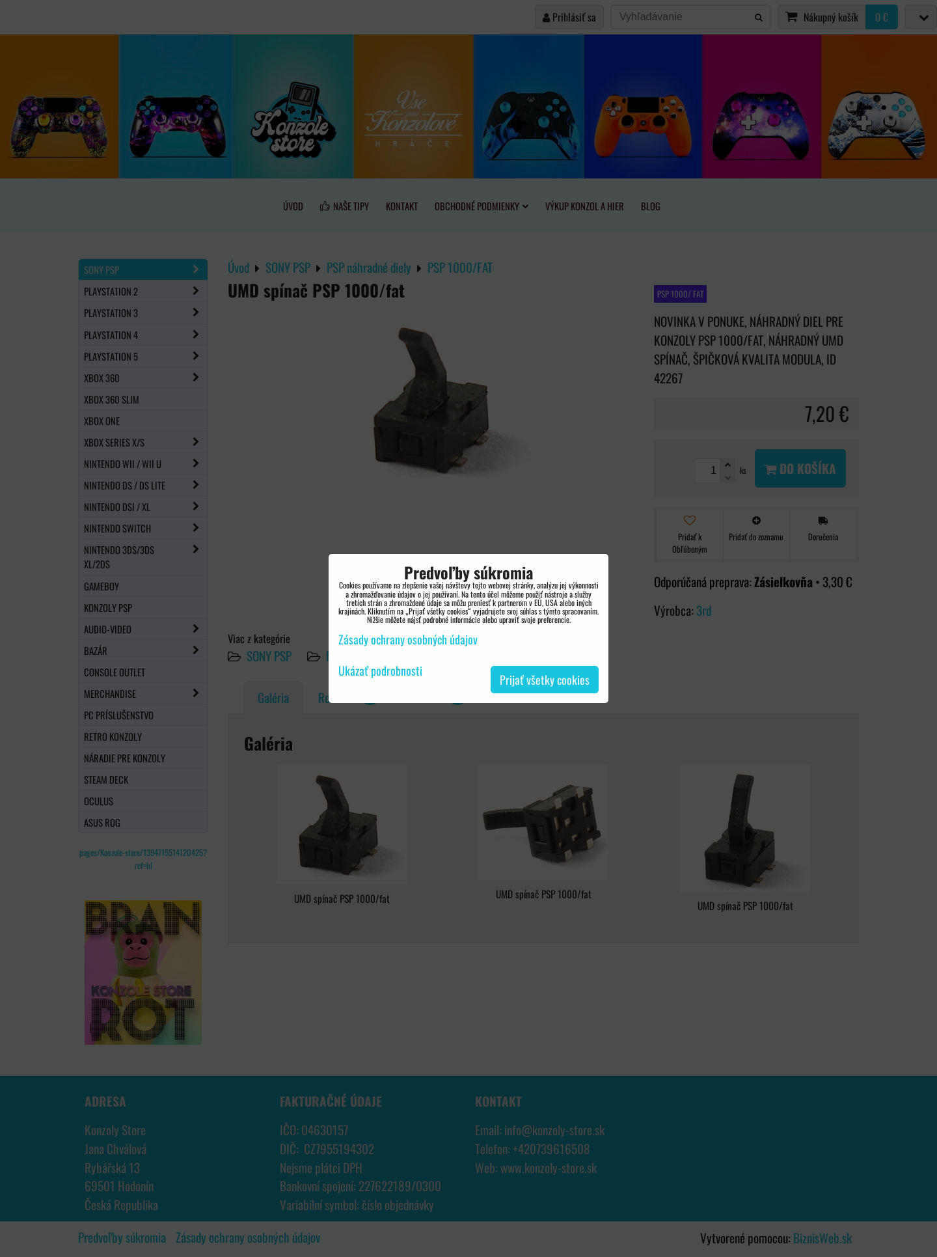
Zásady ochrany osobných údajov (408, 639)
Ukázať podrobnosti (380, 671)
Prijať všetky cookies (545, 679)
